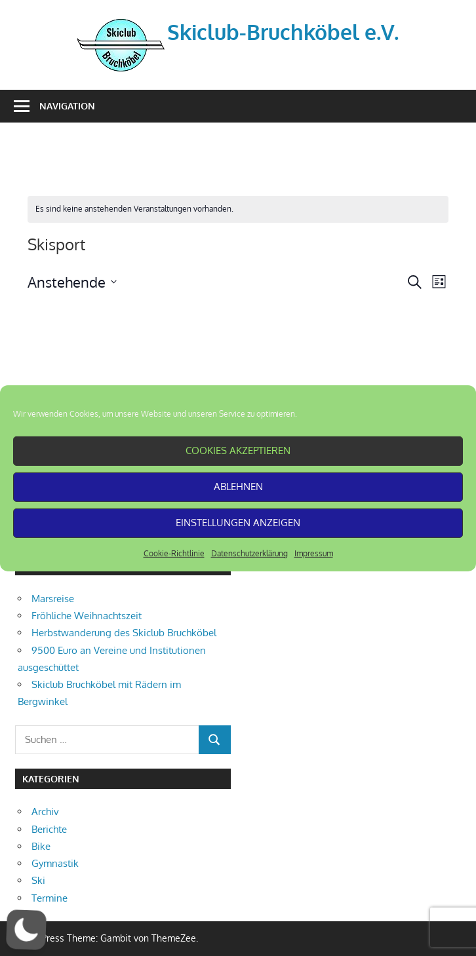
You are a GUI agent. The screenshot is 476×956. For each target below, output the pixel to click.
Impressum (313, 553)
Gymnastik (55, 863)
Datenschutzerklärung (249, 553)
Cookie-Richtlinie (174, 553)
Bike (40, 846)
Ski (38, 880)
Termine (49, 898)
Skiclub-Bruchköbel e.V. (283, 31)
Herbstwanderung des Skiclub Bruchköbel (123, 632)
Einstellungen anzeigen (238, 522)
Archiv (45, 811)
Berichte (49, 829)
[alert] (238, 209)
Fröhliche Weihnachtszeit (86, 615)
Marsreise (52, 598)
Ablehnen (238, 486)
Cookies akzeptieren (238, 450)
